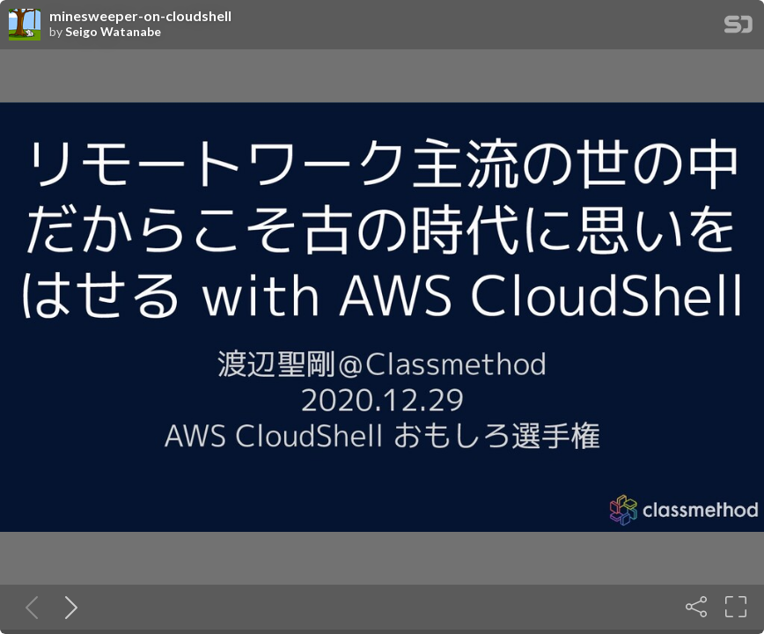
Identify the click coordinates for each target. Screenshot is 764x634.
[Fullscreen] (736, 607)
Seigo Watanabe (113, 32)
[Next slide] (68, 607)
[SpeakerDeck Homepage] (738, 27)
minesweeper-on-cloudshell (140, 16)
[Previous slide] (28, 607)
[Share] (696, 607)
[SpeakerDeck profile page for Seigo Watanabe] (24, 25)
